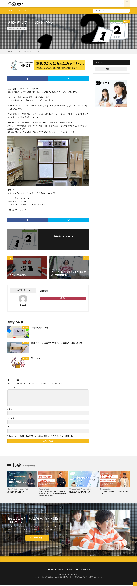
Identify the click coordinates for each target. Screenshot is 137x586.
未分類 (23, 28)
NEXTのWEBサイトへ (37, 538)
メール (10, 418)
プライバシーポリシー (84, 571)
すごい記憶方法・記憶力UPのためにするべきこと (114, 493)
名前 (9, 409)
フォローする (63, 239)
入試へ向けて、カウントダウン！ (33, 51)
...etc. (32, 10)
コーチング (20, 10)
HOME (11, 51)
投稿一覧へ (62, 298)
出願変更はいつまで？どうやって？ (82, 492)
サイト (9, 427)
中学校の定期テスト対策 (41, 327)
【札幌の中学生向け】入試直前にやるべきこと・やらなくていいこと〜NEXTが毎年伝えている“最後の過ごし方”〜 (52, 494)
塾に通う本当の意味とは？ (17, 492)
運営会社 (60, 571)
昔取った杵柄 (36, 358)
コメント (11, 387)
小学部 (27, 10)
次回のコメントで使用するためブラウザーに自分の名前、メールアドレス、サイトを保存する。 (41, 436)
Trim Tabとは (49, 571)
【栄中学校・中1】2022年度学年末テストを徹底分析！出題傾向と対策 (59, 344)
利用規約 (69, 571)
